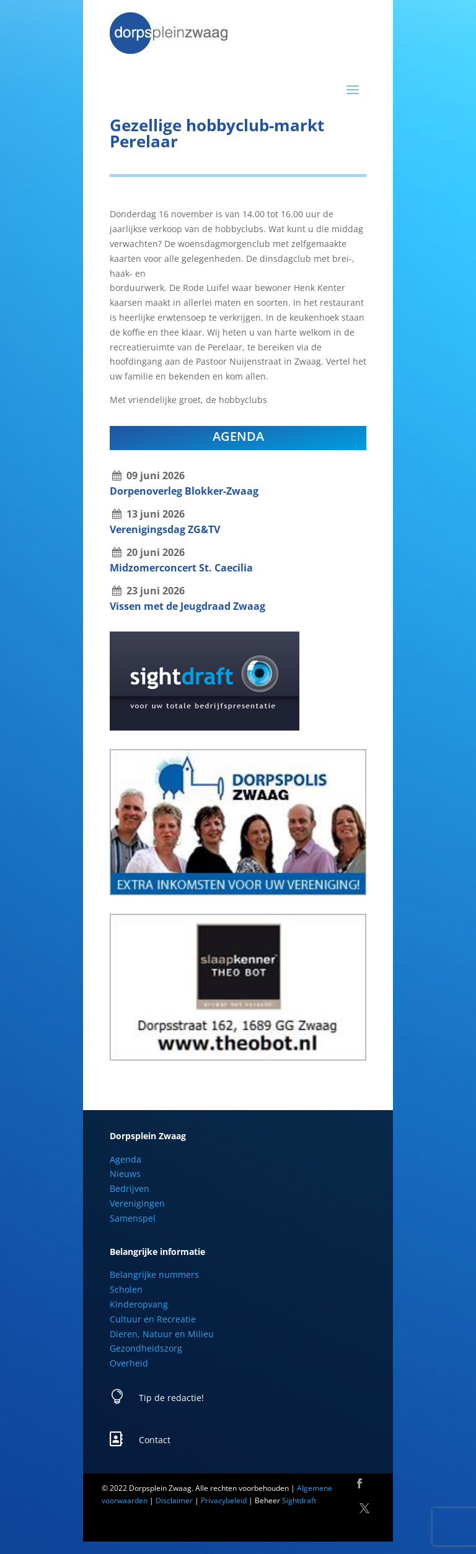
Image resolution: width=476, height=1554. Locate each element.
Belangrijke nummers (154, 1274)
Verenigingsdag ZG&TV (165, 529)
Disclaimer (174, 1500)
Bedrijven (129, 1188)
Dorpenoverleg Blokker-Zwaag (184, 491)
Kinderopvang (139, 1304)
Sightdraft (299, 1500)
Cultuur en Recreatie (153, 1319)
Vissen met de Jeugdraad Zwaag (187, 606)
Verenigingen (137, 1203)
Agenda (125, 1159)
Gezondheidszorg (146, 1348)
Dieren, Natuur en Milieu (162, 1334)
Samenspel (133, 1218)
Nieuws (125, 1173)
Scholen (126, 1289)
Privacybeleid (224, 1500)
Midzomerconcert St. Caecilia (181, 568)
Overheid (129, 1363)
